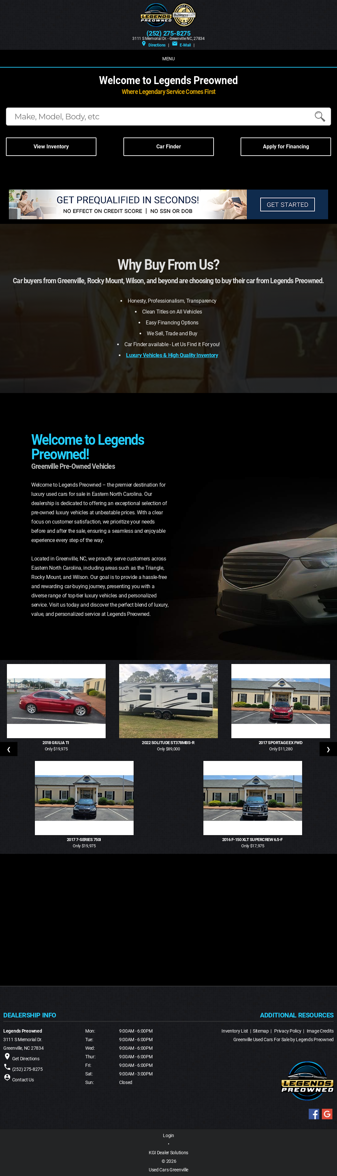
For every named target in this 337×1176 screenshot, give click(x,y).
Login (168, 1135)
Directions (153, 45)
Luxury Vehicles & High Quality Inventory (172, 355)
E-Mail (181, 45)
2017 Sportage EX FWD (281, 742)
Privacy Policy (287, 1031)
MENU (168, 58)
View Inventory (51, 146)
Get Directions (25, 1058)
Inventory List (234, 1031)
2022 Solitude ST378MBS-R (168, 742)
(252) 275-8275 (168, 33)
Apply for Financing (286, 146)
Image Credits (320, 1031)
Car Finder (168, 146)
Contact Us (23, 1079)
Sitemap (261, 1031)
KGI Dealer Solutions (168, 1152)
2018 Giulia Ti (56, 742)
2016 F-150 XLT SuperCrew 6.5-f (253, 839)
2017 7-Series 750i (84, 839)
